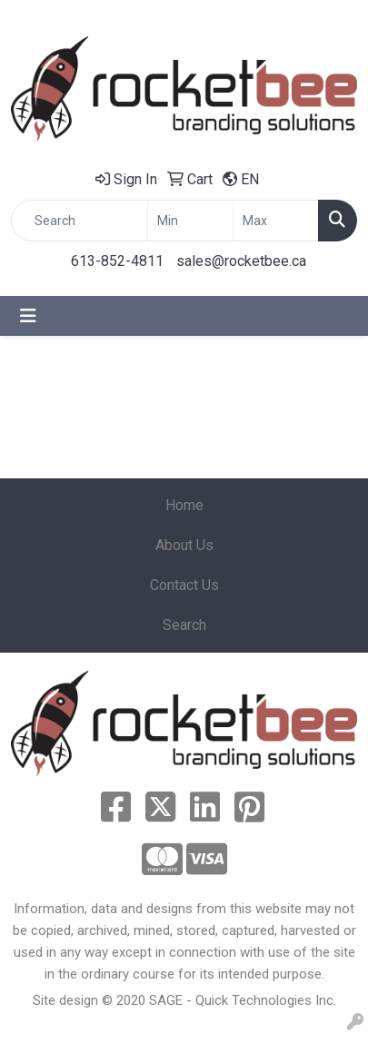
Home (184, 505)
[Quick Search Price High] (276, 220)
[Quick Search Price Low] (190, 220)
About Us (184, 545)
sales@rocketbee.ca (241, 261)
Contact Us (184, 585)
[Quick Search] (79, 220)
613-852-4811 (117, 261)
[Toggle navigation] (28, 316)
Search (184, 625)
